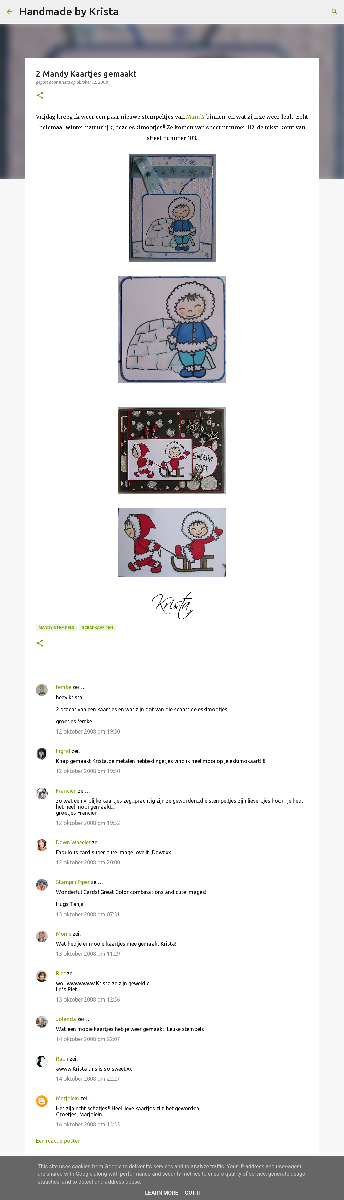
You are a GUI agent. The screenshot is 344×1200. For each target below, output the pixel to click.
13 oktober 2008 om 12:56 (88, 999)
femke (63, 687)
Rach (62, 1059)
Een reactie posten (58, 1141)
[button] (40, 95)
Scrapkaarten (97, 627)
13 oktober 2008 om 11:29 (88, 954)
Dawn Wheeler (73, 842)
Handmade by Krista (69, 11)
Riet (61, 973)
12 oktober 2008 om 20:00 (88, 862)
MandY (195, 116)
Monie (63, 934)
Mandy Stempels (56, 627)
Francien (66, 791)
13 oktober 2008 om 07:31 (88, 914)
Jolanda (66, 1019)
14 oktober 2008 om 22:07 (88, 1039)
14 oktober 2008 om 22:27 (88, 1079)
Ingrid (63, 751)
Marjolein (67, 1098)
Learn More (161, 1193)
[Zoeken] (128, 12)
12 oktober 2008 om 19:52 (88, 823)
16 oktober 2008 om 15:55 (88, 1124)
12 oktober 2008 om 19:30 (88, 731)
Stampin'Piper (73, 882)
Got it (193, 1193)
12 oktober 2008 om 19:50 (88, 771)
